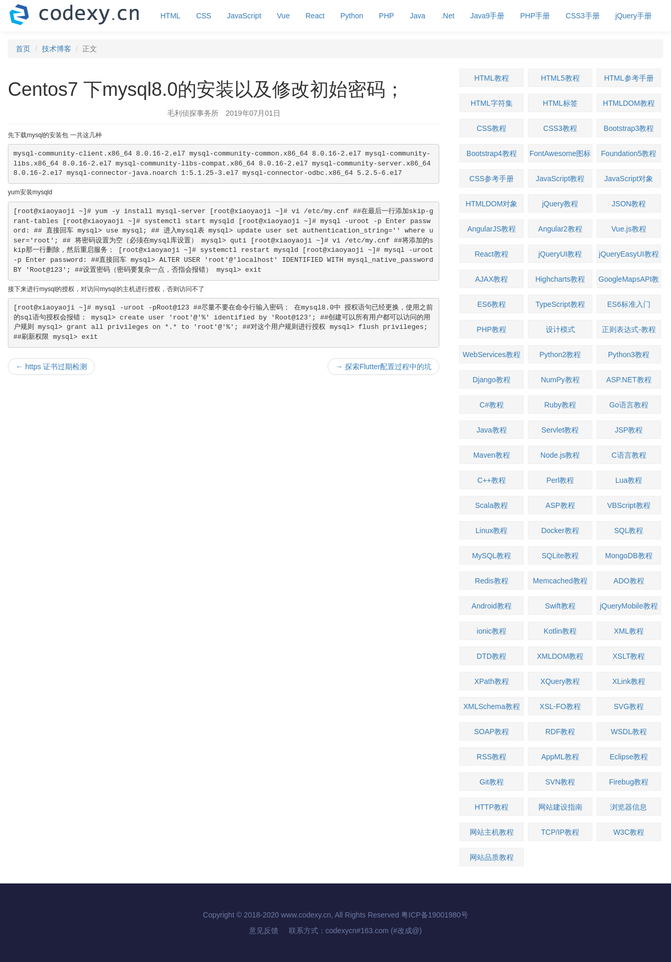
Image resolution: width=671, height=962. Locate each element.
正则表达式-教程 (629, 329)
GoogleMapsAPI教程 (629, 281)
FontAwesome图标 (560, 153)
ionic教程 (491, 631)
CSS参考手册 (491, 178)
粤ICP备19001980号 (434, 915)
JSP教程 (629, 430)
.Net (447, 16)
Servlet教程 (560, 430)
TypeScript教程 (560, 304)
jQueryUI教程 (560, 254)
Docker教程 (560, 530)
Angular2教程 (560, 229)
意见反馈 (263, 930)
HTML (170, 16)
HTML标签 (560, 103)
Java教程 (492, 430)
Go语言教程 (628, 405)
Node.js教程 (560, 455)
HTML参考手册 (628, 78)
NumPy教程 (560, 379)
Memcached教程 (560, 581)
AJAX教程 (491, 279)
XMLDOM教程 (560, 656)
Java (418, 16)
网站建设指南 (560, 807)
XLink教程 (628, 681)
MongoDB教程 (628, 555)
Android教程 (492, 606)
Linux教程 (491, 530)
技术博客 (56, 49)
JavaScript (244, 16)
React (315, 16)
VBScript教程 (628, 505)
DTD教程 (491, 656)
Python (351, 16)
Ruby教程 (560, 405)
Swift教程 (560, 606)
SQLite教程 (560, 555)
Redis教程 (491, 581)
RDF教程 (560, 731)
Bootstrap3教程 (629, 128)
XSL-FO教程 (560, 706)
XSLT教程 (628, 656)
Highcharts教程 (560, 279)
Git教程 (492, 782)
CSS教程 (491, 128)
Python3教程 (629, 354)
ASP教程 (560, 505)
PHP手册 (535, 16)
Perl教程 (560, 480)
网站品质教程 (492, 857)
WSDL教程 (628, 731)
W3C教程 (628, 832)
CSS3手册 (583, 16)
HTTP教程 (491, 807)
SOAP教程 (491, 731)
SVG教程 (629, 706)
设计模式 (560, 329)
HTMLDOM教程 (629, 103)
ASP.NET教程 (628, 379)
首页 (23, 49)
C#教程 (492, 405)
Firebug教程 (628, 782)
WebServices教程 (492, 354)
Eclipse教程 (629, 757)
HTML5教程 (560, 78)
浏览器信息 (628, 807)
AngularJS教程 (491, 229)
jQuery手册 (633, 16)
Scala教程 (491, 505)
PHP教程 (491, 329)
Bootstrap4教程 (492, 153)
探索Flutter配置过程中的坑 (384, 366)
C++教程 (491, 480)
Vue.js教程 (628, 229)
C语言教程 (628, 455)
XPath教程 (491, 681)
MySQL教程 (491, 555)
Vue (283, 16)
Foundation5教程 (629, 153)
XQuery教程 (560, 681)
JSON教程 (629, 204)
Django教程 (492, 379)
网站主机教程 (492, 832)
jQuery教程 (560, 204)
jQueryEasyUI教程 (628, 254)
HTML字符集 (492, 103)
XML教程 (629, 631)
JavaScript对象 (628, 178)
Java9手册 (487, 16)
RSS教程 (491, 757)
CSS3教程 (560, 128)
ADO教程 (628, 581)
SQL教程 (628, 530)
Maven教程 (491, 455)
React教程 (491, 254)
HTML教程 (491, 78)
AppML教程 (560, 757)
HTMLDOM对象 (491, 204)
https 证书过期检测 (51, 366)
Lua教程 (628, 480)
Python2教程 (560, 354)
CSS (203, 16)
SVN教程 (560, 782)
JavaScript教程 (560, 178)
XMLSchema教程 (491, 706)
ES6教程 (491, 304)
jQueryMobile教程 (628, 606)
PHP (386, 16)
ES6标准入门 (628, 304)
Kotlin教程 (560, 631)
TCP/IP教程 (560, 832)
